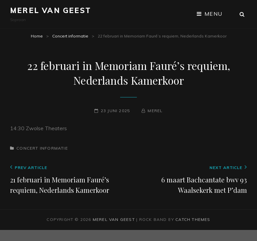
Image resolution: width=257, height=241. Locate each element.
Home (37, 35)
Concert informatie (70, 35)
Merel (155, 110)
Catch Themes (192, 219)
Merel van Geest (50, 10)
